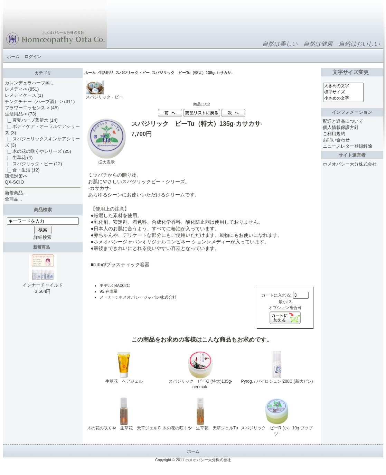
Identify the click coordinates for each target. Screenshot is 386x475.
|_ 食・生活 (17, 170)
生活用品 (105, 73)
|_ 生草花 (15, 157)
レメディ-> (16, 89)
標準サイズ (343, 92)
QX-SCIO (14, 182)
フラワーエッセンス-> (27, 107)
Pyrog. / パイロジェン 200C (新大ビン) (277, 381)
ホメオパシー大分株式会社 (350, 164)
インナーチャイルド (42, 283)
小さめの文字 (343, 98)
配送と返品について (343, 121)
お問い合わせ (336, 139)
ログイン (33, 56)
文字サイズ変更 (351, 72)
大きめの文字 (343, 86)
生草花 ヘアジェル (124, 381)
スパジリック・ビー (132, 73)
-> (16, 114)
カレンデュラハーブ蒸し (29, 82)
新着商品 (42, 247)
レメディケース (20, 95)
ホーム (13, 56)
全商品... (13, 199)
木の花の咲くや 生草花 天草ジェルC (124, 428)
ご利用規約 (334, 133)
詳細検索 (42, 237)
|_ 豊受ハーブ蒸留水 (26, 120)
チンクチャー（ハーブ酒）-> (34, 101)
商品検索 (43, 209)
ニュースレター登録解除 (347, 146)
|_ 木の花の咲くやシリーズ (33, 151)
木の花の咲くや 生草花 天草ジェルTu (200, 428)
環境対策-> (16, 176)
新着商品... (16, 192)
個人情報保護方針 (341, 127)
